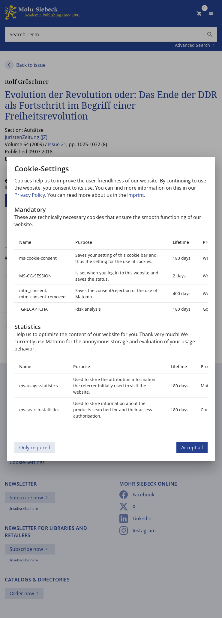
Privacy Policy (29, 195)
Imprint (135, 195)
